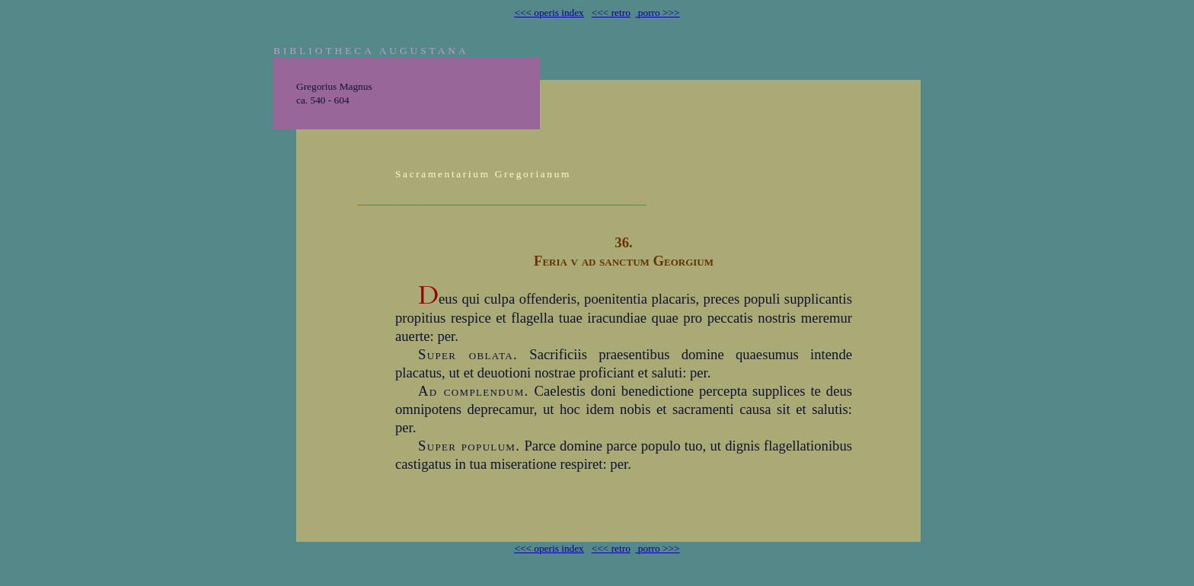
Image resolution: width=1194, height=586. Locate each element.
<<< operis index (548, 12)
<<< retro (611, 12)
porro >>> (658, 12)
